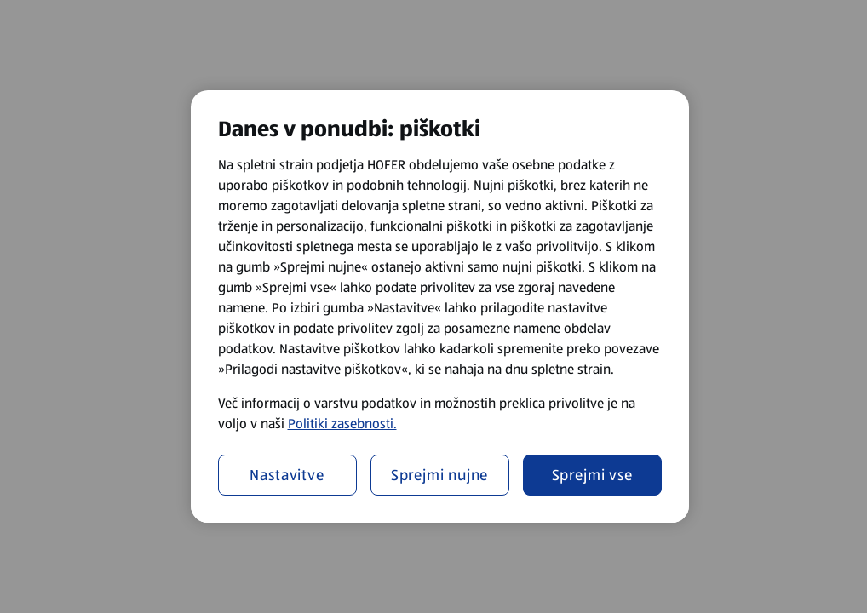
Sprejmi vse (592, 475)
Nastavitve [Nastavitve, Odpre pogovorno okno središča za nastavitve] (287, 475)
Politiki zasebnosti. (342, 423)
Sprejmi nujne (440, 475)
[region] (440, 306)
